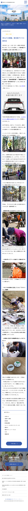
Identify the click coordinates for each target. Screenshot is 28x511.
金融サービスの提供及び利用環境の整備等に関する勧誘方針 (14, 482)
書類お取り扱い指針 (6, 495)
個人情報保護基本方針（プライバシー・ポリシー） (14, 499)
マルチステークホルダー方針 (8, 492)
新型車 (6, 421)
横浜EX (6, 427)
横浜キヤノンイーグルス (10, 429)
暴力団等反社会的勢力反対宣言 (8, 478)
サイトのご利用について (7, 475)
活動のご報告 (8, 418)
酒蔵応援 (7, 434)
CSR (6, 432)
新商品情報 (7, 423)
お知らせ (7, 416)
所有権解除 (4, 489)
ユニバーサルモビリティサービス (12, 425)
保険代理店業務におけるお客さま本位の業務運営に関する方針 (14, 486)
